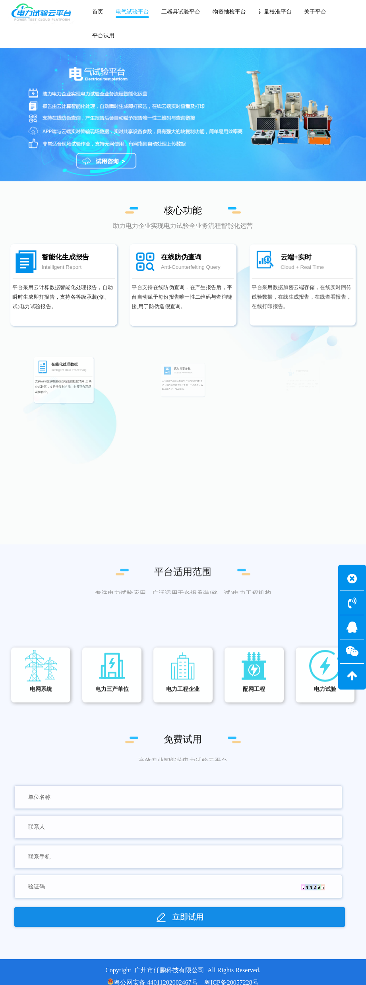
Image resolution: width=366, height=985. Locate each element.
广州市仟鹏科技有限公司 (169, 970)
